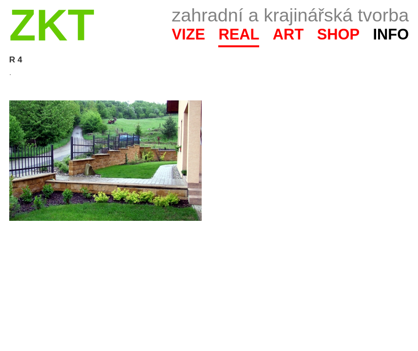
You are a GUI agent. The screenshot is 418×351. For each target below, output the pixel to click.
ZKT (52, 25)
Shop (338, 34)
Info (391, 34)
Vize (188, 34)
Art (288, 34)
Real (238, 34)
